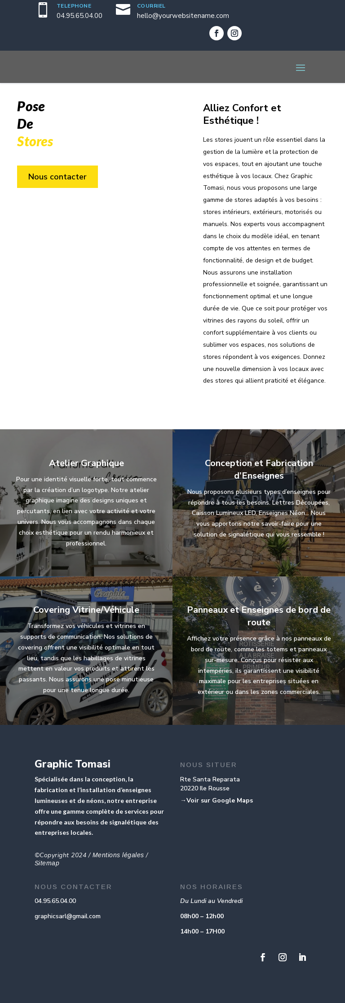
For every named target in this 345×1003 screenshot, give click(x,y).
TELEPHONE (74, 5)
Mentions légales (118, 855)
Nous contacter (57, 176)
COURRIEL (151, 5)
